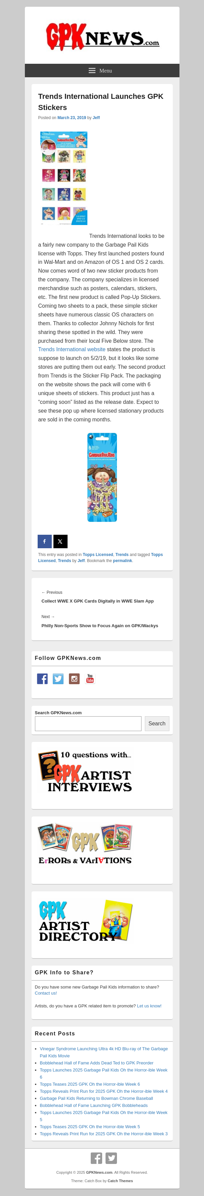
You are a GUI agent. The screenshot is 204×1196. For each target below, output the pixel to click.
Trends (121, 554)
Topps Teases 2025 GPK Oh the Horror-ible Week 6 (90, 1084)
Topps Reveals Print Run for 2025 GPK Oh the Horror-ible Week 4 (104, 1091)
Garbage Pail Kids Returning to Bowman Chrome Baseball (96, 1098)
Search (157, 723)
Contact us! (46, 993)
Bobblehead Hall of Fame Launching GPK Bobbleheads (94, 1105)
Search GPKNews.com (58, 712)
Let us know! (149, 1005)
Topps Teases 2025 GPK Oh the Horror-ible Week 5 (90, 1126)
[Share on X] (61, 541)
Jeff (96, 117)
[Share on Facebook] (45, 541)
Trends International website (72, 349)
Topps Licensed (98, 554)
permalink (122, 560)
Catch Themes (120, 1181)
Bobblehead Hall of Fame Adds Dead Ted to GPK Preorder (97, 1062)
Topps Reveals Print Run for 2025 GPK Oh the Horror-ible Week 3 (104, 1133)
